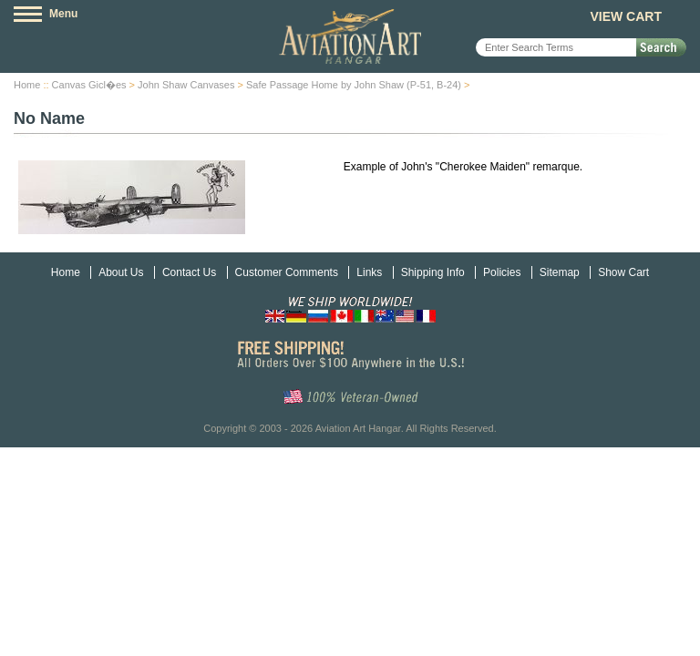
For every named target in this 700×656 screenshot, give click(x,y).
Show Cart (623, 272)
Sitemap (560, 272)
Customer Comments (286, 272)
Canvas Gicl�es (89, 84)
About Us (120, 272)
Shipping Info (433, 272)
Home (27, 84)
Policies (501, 272)
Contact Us (189, 272)
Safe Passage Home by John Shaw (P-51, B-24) (353, 84)
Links (369, 272)
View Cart (626, 16)
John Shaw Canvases (186, 84)
